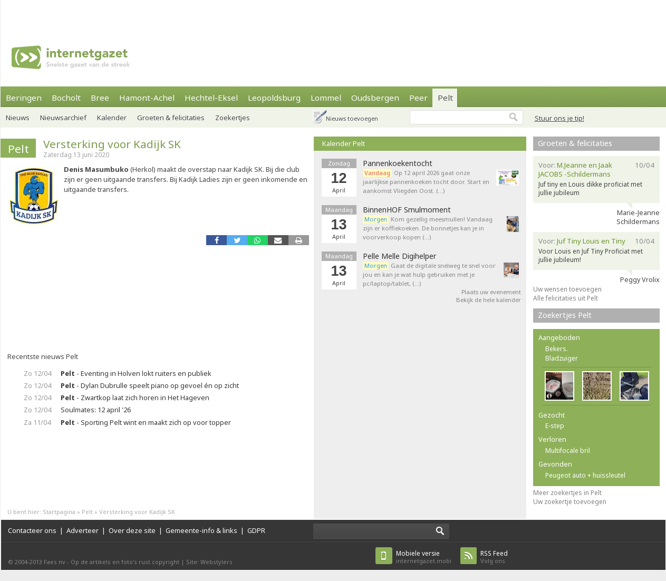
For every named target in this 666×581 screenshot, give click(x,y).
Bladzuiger (561, 358)
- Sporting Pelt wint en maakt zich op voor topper (146, 422)
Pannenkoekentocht (397, 163)
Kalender (112, 117)
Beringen (24, 97)
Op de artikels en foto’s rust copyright (125, 562)
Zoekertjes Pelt (565, 315)
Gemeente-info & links (201, 530)
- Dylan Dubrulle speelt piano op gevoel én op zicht (150, 385)
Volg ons (494, 557)
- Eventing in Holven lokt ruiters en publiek (136, 373)
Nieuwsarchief (63, 117)
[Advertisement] (167, 13)
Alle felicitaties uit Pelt (565, 298)
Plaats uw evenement (491, 292)
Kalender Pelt (343, 143)
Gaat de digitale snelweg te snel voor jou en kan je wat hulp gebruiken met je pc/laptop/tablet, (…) (429, 274)
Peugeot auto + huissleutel (585, 475)
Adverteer (82, 530)
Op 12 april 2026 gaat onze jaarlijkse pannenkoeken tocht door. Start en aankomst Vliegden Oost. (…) (426, 182)
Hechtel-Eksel (211, 97)
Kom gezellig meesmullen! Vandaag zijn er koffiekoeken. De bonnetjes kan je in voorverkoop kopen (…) (428, 228)
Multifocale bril (567, 450)
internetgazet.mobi (423, 557)
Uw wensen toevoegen (567, 289)
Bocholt (66, 97)
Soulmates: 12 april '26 (96, 409)
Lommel (326, 97)
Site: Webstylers (209, 562)
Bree (100, 97)
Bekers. (556, 348)
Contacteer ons (32, 530)
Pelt (445, 97)
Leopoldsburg (274, 97)
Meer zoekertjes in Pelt (567, 492)
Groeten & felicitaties (171, 117)
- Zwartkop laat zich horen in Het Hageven (135, 397)
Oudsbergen (375, 97)
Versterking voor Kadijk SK (112, 144)
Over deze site (132, 530)
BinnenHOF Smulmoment (407, 210)
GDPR (256, 530)
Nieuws (18, 117)
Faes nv (54, 562)
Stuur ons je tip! (559, 118)
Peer (418, 97)
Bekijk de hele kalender (488, 300)
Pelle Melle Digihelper (399, 256)
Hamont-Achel (147, 97)
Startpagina (59, 512)
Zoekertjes (232, 117)
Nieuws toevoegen (352, 118)
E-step (554, 425)
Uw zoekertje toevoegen (569, 501)
